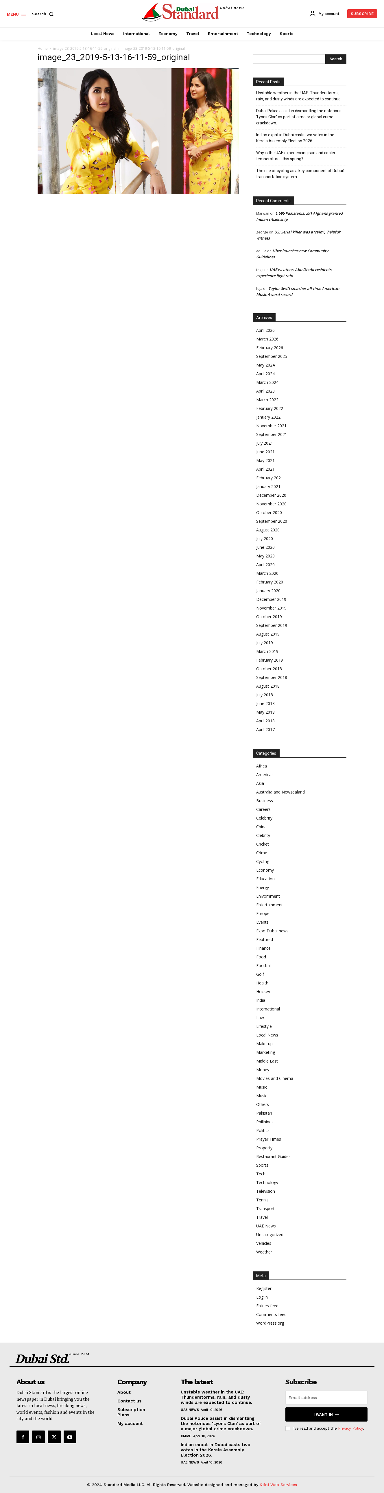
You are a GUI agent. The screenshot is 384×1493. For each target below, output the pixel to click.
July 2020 (264, 538)
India (260, 1000)
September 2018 (271, 677)
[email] (326, 1397)
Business (264, 800)
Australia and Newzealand (280, 792)
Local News (267, 1035)
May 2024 (265, 365)
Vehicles (263, 1243)
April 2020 (265, 564)
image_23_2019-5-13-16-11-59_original (84, 48)
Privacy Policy (350, 1428)
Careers (263, 809)
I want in (326, 1414)
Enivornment (268, 896)
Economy (265, 870)
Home (43, 48)
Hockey (263, 991)
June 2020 (265, 547)
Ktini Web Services (278, 1484)
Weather (264, 1252)
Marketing (265, 1052)
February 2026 (269, 347)
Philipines (265, 1121)
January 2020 (268, 590)
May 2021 (265, 460)
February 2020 (269, 582)
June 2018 (265, 703)
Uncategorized (269, 1234)
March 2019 (267, 651)
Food (261, 957)
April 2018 (265, 721)
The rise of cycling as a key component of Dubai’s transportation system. (301, 173)
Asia (260, 783)
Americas (265, 774)
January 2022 (268, 417)
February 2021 (269, 478)
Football (264, 965)
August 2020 (268, 530)
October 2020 (269, 512)
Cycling (262, 861)
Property (264, 1147)
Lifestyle (264, 1026)
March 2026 (267, 339)
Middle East (267, 1061)
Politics (262, 1130)
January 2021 (268, 486)
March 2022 (267, 399)
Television (265, 1191)
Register (264, 1288)
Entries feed (267, 1305)
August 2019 (268, 634)
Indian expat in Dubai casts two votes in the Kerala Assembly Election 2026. (295, 137)
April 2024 (265, 373)
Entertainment (269, 904)
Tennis (262, 1200)
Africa (261, 766)
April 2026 (265, 330)
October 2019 (269, 616)
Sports (262, 1165)
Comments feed (271, 1314)
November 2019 (271, 608)
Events (262, 922)
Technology (267, 1182)
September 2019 (271, 625)
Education (265, 878)
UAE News (266, 1226)
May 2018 (265, 712)
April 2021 (265, 469)
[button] (44, 14)
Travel (262, 1217)
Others (262, 1104)
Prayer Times (268, 1139)
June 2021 (265, 451)
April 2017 (265, 729)
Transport (265, 1208)
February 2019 (269, 660)
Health (262, 983)
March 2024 (267, 382)
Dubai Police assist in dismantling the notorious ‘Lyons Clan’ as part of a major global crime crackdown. (298, 116)
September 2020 (271, 521)
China (261, 826)
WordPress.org (270, 1323)
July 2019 (264, 642)
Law (260, 1017)
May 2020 (265, 556)
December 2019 (271, 599)
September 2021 (271, 434)
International (268, 1009)
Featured (264, 939)
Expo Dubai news (272, 931)
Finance (263, 948)
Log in (262, 1297)
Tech (260, 1174)
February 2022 (269, 408)
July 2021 (264, 443)
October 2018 (269, 668)
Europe (262, 913)
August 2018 (268, 686)
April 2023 (265, 391)
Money (262, 1069)
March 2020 (267, 573)
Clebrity (263, 835)
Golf (260, 974)
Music (261, 1087)
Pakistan (264, 1113)
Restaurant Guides (273, 1156)
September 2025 (271, 356)
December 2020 (271, 495)
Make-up (264, 1043)
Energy (262, 887)
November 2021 (271, 425)
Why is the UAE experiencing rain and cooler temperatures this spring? (295, 155)
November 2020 (271, 504)
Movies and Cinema (274, 1078)
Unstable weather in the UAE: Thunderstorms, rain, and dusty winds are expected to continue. (298, 96)
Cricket (262, 844)
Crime (261, 852)
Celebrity (264, 818)
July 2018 (264, 694)
